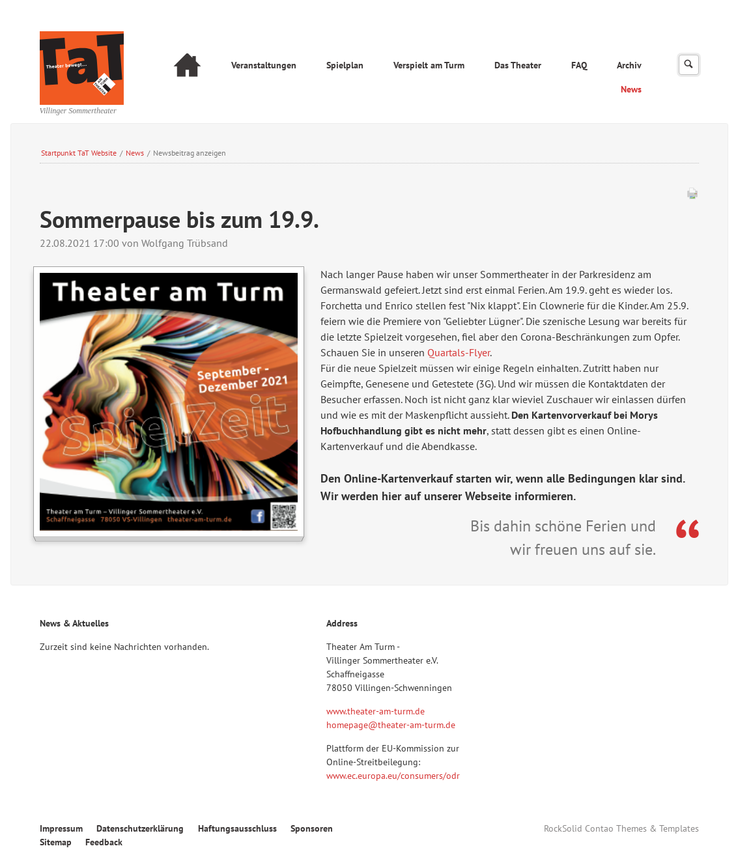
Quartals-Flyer (458, 352)
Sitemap (56, 842)
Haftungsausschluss (237, 828)
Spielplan (344, 65)
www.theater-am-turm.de (375, 711)
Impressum (61, 828)
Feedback (103, 842)
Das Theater (517, 65)
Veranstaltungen (263, 65)
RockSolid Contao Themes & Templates (621, 828)
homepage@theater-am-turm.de (390, 725)
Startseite (187, 66)
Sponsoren (312, 828)
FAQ (579, 65)
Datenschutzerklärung (140, 828)
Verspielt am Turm (428, 65)
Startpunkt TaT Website (79, 153)
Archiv (629, 65)
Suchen (688, 64)
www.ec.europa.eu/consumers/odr (393, 776)
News (631, 89)
